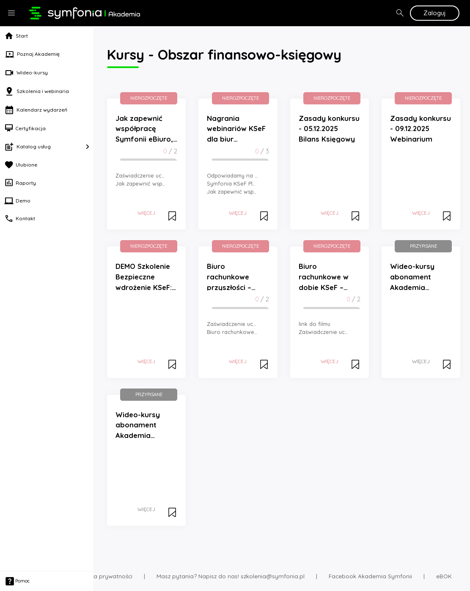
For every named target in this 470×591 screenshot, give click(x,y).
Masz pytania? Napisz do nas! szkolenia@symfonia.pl (231, 576)
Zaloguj (434, 13)
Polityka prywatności (103, 576)
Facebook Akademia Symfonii (370, 576)
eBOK (444, 576)
